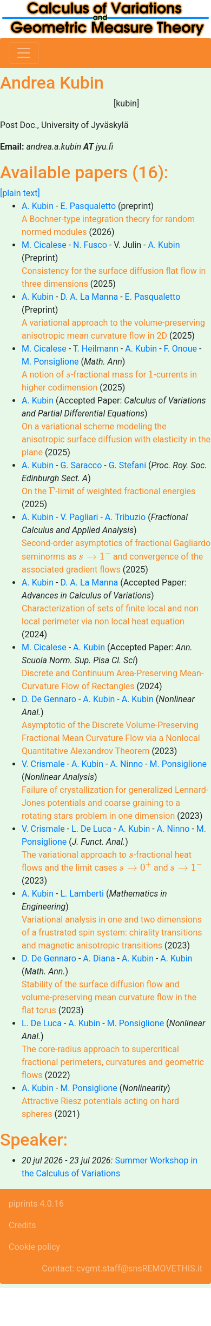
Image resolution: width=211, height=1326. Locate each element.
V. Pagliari (79, 517)
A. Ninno (126, 764)
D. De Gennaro (49, 699)
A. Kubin (38, 206)
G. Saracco (81, 465)
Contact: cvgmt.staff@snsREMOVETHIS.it (122, 1268)
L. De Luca (91, 829)
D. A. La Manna (89, 297)
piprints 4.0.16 (36, 1204)
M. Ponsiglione (50, 361)
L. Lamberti (82, 894)
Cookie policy (34, 1247)
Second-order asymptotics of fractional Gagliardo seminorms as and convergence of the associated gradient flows (116, 556)
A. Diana (99, 958)
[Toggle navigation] (24, 53)
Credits (22, 1225)
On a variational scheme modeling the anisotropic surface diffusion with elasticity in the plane (116, 439)
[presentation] (68, 375)
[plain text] (20, 193)
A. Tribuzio (125, 517)
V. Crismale (43, 764)
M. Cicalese (44, 245)
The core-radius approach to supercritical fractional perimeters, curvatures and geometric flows (113, 1062)
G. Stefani (127, 465)
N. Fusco (90, 245)
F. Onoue (180, 349)
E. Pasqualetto (88, 206)
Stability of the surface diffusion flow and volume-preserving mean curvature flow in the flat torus (109, 997)
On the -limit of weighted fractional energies (108, 491)
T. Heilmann (95, 349)
